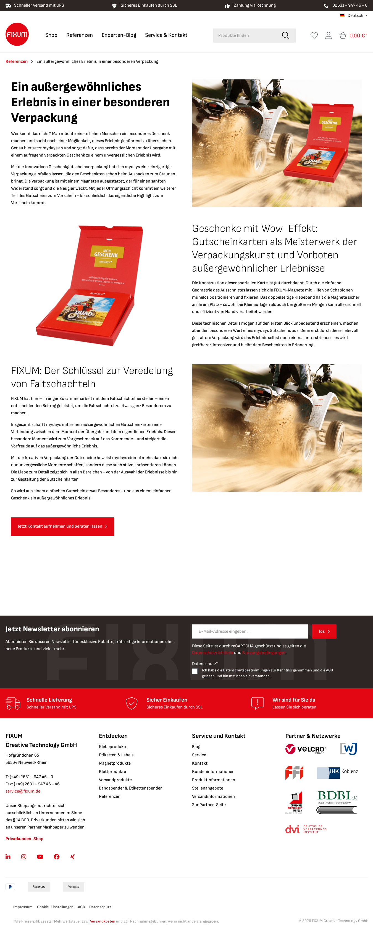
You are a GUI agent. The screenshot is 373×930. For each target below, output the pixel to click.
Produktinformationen (213, 780)
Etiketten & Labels (116, 755)
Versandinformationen (213, 796)
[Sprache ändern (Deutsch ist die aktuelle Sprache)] (353, 15)
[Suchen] (285, 35)
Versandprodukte (115, 780)
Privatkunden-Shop (24, 839)
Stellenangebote (207, 788)
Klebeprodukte (113, 746)
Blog (196, 746)
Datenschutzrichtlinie (212, 652)
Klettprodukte (112, 771)
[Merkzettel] (314, 35)
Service (199, 755)
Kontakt (199, 763)
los (322, 631)
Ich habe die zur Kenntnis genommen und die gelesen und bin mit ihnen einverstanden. (267, 673)
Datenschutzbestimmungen (246, 670)
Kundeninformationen (213, 771)
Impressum (23, 907)
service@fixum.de (23, 791)
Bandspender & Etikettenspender (130, 788)
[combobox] (244, 35)
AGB (329, 670)
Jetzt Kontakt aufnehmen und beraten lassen (60, 526)
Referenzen (109, 796)
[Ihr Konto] (328, 35)
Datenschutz (100, 907)
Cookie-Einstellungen (55, 907)
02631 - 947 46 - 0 (349, 5)
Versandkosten (102, 921)
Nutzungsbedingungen (263, 652)
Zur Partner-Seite (209, 804)
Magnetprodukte (115, 763)
